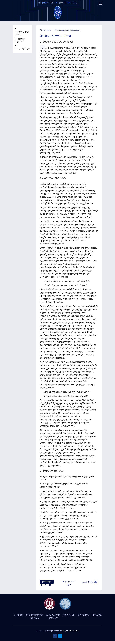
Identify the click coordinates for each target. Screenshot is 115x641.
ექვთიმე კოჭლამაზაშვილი (68, 30)
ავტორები (68, 615)
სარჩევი (18, 615)
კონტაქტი (97, 615)
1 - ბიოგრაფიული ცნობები (22, 31)
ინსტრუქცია (82, 615)
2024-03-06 (45, 30)
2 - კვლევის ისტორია (20, 40)
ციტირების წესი (69, 583)
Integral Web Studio (70, 631)
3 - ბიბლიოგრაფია (22, 47)
